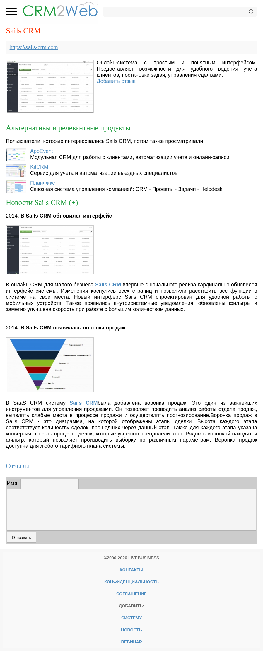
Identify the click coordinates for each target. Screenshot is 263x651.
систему (131, 618)
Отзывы (17, 466)
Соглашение (131, 594)
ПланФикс (42, 183)
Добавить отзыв (116, 81)
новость (131, 630)
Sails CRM (108, 285)
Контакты (132, 570)
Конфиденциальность (131, 582)
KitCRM (39, 167)
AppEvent (41, 151)
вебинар (131, 642)
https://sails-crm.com (34, 47)
